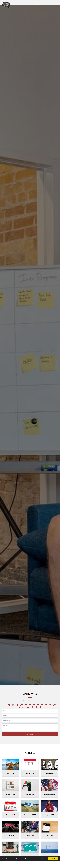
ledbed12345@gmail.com (30, 705)
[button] (58, 4)
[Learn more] (30, 345)
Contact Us (30, 739)
